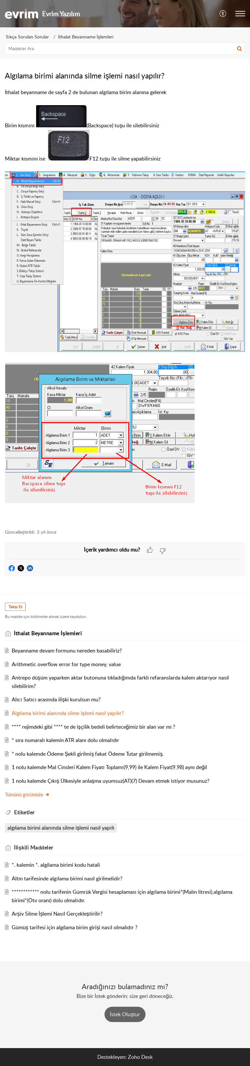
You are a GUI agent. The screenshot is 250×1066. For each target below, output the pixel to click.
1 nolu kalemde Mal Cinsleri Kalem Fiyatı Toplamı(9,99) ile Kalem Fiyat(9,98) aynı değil (109, 767)
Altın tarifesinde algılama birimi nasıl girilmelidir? (67, 878)
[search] (125, 48)
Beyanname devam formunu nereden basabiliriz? (67, 650)
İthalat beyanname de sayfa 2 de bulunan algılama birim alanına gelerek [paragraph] (125, 305)
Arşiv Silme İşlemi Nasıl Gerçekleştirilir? (57, 913)
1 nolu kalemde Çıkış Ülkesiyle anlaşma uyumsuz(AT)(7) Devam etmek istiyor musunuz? (110, 780)
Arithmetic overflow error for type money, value (66, 664)
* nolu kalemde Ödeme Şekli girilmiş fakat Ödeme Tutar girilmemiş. (88, 753)
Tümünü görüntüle (27, 794)
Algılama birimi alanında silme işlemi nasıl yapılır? (68, 713)
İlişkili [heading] (33, 847)
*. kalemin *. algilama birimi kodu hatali (56, 864)
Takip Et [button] (15, 607)
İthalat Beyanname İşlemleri (85, 37)
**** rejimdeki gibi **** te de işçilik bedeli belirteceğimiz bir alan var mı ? (93, 726)
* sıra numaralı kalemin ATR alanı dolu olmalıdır (65, 740)
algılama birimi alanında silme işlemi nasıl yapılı (60, 827)
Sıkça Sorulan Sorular (27, 37)
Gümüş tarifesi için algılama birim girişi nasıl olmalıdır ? (74, 927)
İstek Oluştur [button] (125, 1014)
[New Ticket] (125, 1014)
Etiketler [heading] (24, 812)
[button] (223, 13)
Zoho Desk (140, 1056)
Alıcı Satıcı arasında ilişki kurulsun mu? (56, 699)
